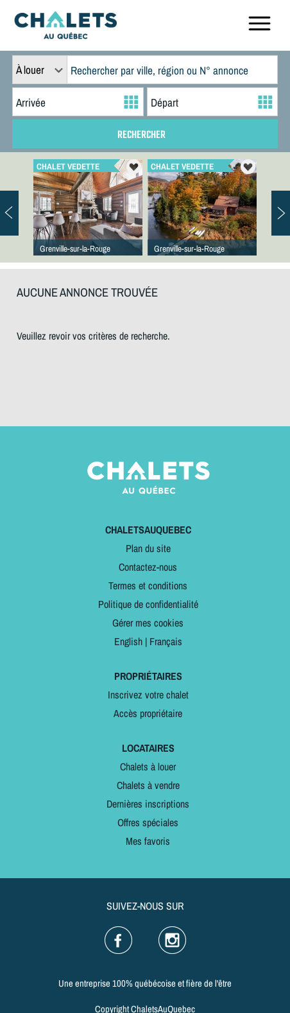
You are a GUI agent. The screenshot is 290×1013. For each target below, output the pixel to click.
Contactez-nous (148, 567)
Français (165, 641)
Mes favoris (148, 841)
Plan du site (148, 548)
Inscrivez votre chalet (148, 695)
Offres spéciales (147, 822)
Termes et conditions (147, 585)
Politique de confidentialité (148, 604)
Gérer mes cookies (147, 623)
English (128, 641)
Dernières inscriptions (148, 804)
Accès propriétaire (148, 713)
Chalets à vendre (148, 785)
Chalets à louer (148, 766)
